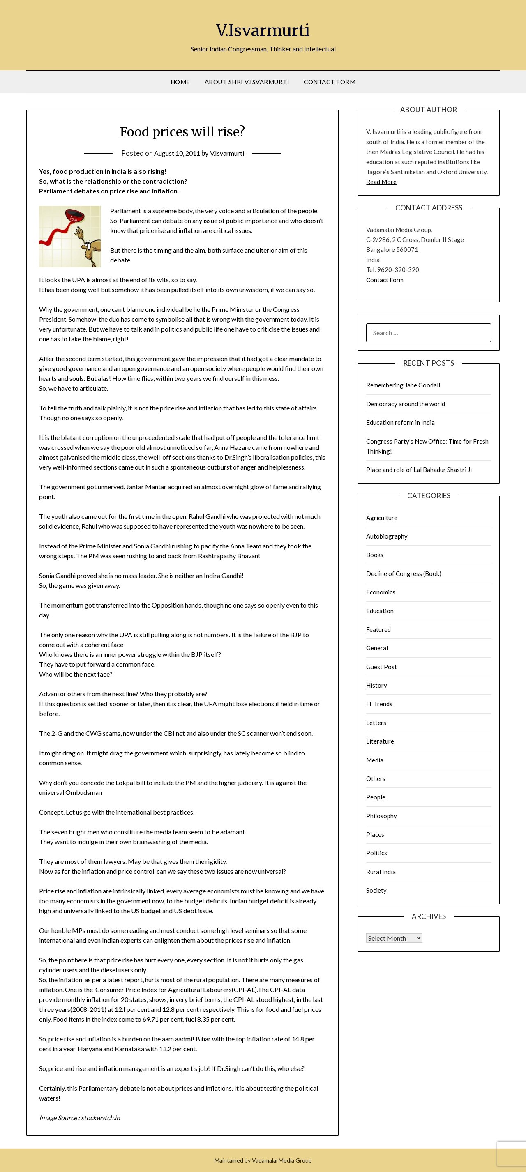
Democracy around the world (405, 404)
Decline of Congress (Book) (403, 573)
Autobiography (387, 536)
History (376, 685)
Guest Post (381, 666)
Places (375, 834)
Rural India (381, 871)
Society (376, 890)
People (375, 797)
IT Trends (379, 703)
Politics (376, 853)
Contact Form (329, 81)
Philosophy (381, 816)
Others (375, 778)
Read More (381, 181)
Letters (376, 722)
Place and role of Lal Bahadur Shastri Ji (419, 469)
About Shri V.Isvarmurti (247, 81)
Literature (380, 741)
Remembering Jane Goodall (403, 385)
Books (374, 554)
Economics (380, 592)
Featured (378, 629)
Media (374, 760)
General (377, 648)
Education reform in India (400, 422)
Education (380, 611)
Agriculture (381, 517)
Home (180, 81)
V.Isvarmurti (263, 29)
